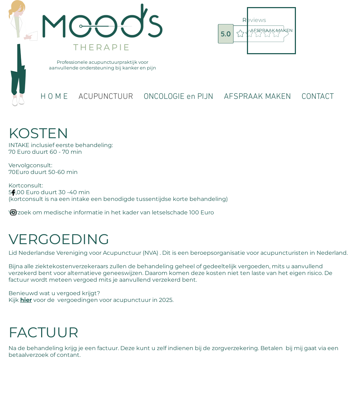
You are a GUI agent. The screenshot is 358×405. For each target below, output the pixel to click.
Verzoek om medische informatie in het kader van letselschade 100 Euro (111, 212)
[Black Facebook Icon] (13, 193)
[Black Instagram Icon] (13, 212)
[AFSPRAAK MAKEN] (271, 30)
